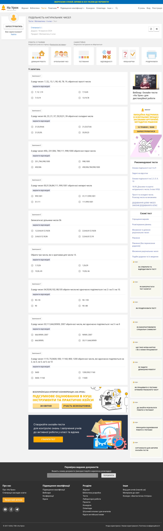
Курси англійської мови (93, 514)
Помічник (53, 8)
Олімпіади (87, 508)
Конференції (48, 496)
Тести (43, 8)
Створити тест (48, 439)
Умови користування (129, 526)
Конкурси (90, 8)
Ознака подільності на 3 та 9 (144, 168)
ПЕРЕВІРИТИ (108, 475)
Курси (45, 499)
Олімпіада (100, 8)
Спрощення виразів (140, 219)
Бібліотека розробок (92, 493)
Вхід (149, 8)
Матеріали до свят (131, 493)
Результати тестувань (58, 44)
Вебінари (47, 493)
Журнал (24, 8)
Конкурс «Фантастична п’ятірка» (137, 496)
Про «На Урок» (9, 490)
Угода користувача (113, 526)
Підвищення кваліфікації (72, 8)
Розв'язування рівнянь (141, 225)
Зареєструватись (13, 26)
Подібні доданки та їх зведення (145, 257)
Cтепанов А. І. (36, 28)
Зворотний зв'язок (13, 500)
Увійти (13, 34)
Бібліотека (34, 8)
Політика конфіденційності (149, 526)
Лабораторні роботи (92, 499)
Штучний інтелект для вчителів (97, 511)
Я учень (141, 8)
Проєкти (86, 502)
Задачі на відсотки (140, 173)
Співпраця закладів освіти (14, 493)
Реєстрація (157, 8)
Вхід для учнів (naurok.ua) (134, 490)
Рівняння (136, 238)
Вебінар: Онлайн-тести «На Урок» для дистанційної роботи (145, 95)
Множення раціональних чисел (145, 251)
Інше (110, 8)
